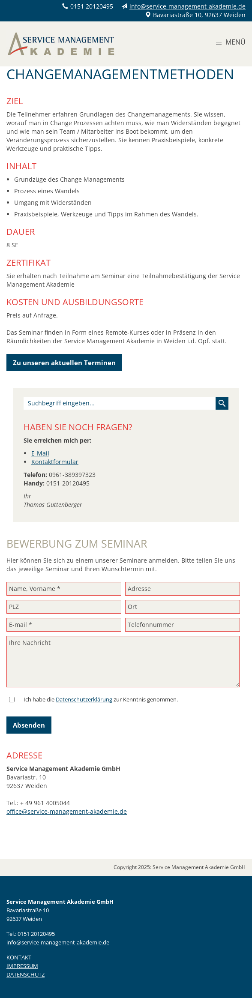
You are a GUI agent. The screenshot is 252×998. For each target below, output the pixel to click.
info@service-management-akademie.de (187, 6)
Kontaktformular (54, 462)
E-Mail (40, 453)
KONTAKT (18, 957)
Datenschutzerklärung (84, 699)
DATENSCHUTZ (25, 974)
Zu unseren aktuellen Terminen (64, 362)
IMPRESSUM (22, 966)
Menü (235, 42)
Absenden (29, 725)
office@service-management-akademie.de (66, 811)
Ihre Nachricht (123, 661)
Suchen (222, 403)
